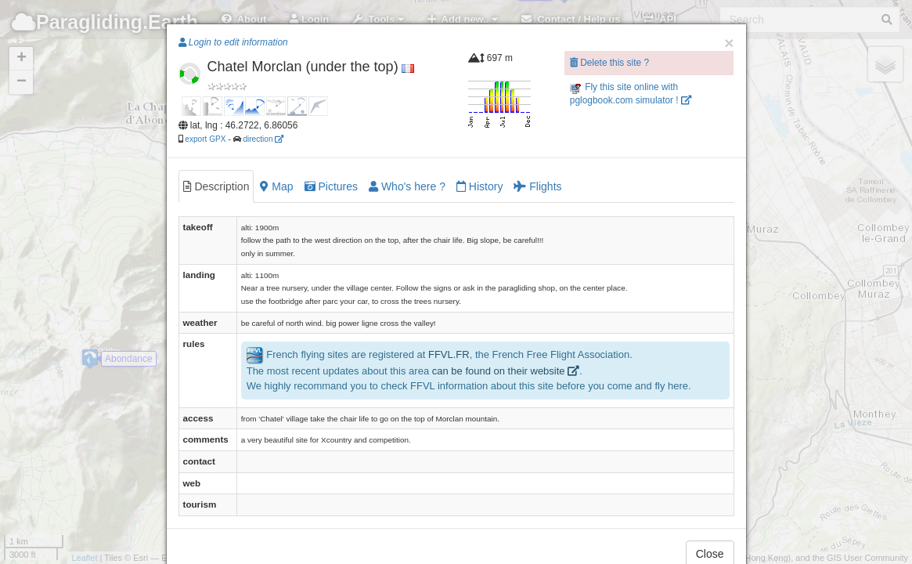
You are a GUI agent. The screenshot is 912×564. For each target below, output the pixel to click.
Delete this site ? (609, 62)
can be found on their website (505, 371)
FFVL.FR (449, 355)
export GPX (205, 139)
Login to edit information (233, 42)
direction (263, 139)
